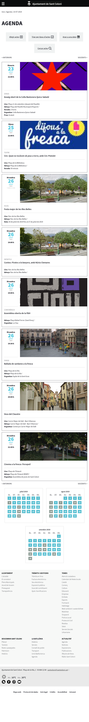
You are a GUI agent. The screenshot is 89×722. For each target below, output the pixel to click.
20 (33, 507)
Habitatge (65, 606)
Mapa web (17, 692)
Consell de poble (38, 648)
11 (24, 503)
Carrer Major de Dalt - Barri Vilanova (24, 424)
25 (24, 511)
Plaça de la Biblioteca (18, 166)
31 (75, 516)
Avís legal (44, 692)
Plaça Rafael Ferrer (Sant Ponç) (22, 320)
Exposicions (66, 648)
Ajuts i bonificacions (39, 591)
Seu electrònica (37, 582)
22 (9, 511)
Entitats (65, 597)
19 (28, 507)
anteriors (7, 57)
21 (38, 507)
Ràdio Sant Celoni (68, 656)
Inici (3, 12)
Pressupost (6, 588)
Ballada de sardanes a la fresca (18, 363)
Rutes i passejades (8, 648)
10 (19, 503)
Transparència (7, 591)
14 (38, 503)
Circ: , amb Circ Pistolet (29, 155)
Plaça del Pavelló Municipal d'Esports (24, 107)
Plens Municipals (8, 582)
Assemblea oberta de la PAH (17, 313)
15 (9, 507)
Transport (35, 651)
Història (5, 654)
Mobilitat (65, 612)
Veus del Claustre (12, 414)
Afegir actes (14, 37)
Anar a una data (69, 37)
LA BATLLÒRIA (37, 639)
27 (33, 511)
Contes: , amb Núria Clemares (27, 262)
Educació (65, 591)
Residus (65, 623)
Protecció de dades (30, 692)
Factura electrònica (39, 579)
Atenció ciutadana (68, 576)
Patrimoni (5, 651)
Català (64, 582)
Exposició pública (38, 585)
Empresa (65, 594)
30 (14, 516)
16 (14, 507)
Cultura (64, 588)
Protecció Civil (67, 620)
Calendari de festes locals (71, 579)
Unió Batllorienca (38, 654)
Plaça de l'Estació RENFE (19, 474)
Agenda (9, 12)
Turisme (5, 645)
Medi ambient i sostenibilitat (72, 609)
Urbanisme (66, 632)
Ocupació (65, 614)
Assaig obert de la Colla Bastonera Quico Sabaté (26, 97)
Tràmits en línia (37, 576)
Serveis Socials (67, 629)
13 (33, 503)
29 (9, 516)
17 (75, 507)
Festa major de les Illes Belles (17, 209)
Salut (64, 626)
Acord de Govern (8, 585)
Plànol (4, 642)
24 (75, 511)
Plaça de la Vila (15, 373)
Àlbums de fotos (68, 654)
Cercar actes (43, 48)
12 (28, 503)
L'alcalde (5, 576)
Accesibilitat (62, 692)
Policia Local (66, 617)
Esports (64, 600)
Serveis (34, 645)
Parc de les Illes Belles (18, 219)
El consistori (6, 579)
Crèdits (52, 692)
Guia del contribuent (39, 588)
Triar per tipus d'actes (41, 37)
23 (14, 511)
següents (82, 57)
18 (24, 507)
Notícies (65, 645)
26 (28, 511)
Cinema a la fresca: (17, 464)
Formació (65, 603)
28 (38, 511)
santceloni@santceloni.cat (58, 670)
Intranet (72, 692)
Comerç (65, 585)
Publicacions (66, 651)
